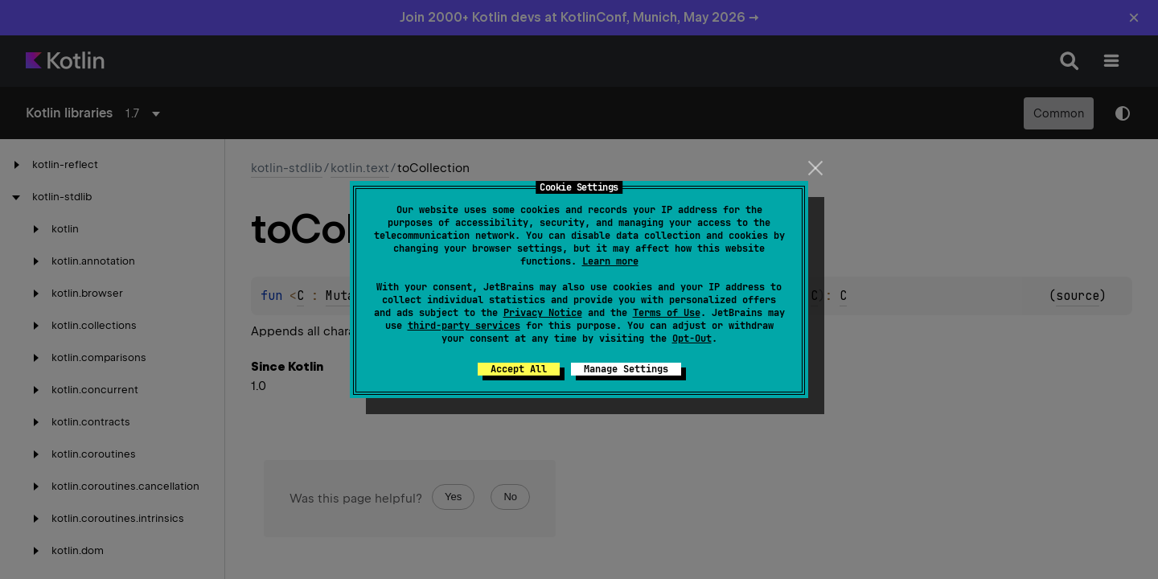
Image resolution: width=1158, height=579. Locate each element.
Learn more (610, 261)
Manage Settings (626, 369)
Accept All (519, 369)
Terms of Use (666, 312)
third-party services (464, 325)
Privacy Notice (542, 312)
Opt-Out (692, 338)
